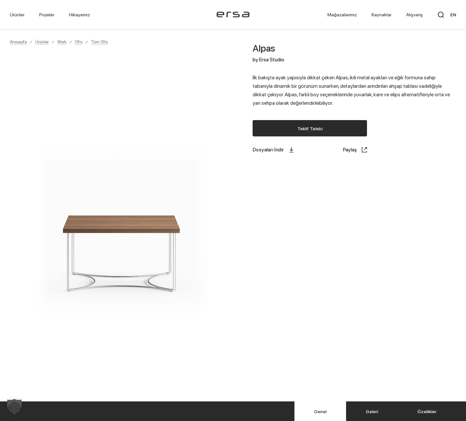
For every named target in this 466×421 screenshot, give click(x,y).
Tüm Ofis (99, 41)
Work (61, 41)
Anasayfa (18, 41)
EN (453, 14)
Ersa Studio (271, 59)
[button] (14, 406)
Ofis (78, 41)
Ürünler (42, 41)
